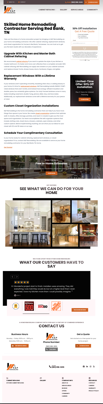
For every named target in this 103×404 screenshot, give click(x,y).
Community (92, 10)
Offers (64, 391)
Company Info (67, 379)
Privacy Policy (94, 391)
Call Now (50, 349)
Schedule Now (91, 2)
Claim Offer (84, 99)
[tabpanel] (51, 223)
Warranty (92, 388)
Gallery (63, 10)
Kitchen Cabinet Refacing (15, 383)
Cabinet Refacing (47, 10)
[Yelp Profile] (94, 366)
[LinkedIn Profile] (87, 366)
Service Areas (77, 10)
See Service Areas (18, 346)
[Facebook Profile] (83, 366)
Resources (93, 379)
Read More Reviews (80, 310)
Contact (21, 2)
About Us (10, 2)
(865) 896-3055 (58, 367)
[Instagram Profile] (90, 366)
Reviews (64, 388)
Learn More (51, 173)
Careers (64, 396)
